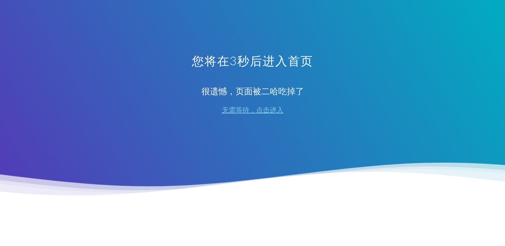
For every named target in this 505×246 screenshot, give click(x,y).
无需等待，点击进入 (252, 110)
